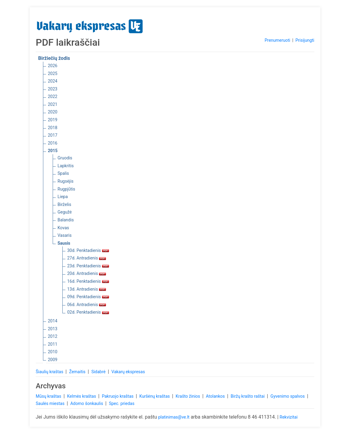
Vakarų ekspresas (128, 371)
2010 (52, 351)
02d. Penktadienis (88, 312)
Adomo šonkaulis (87, 403)
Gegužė (65, 212)
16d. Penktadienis (88, 281)
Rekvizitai (289, 417)
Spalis (63, 173)
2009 (52, 359)
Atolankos (216, 396)
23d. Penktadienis (88, 265)
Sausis (64, 243)
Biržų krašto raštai (248, 396)
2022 (52, 96)
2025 (52, 73)
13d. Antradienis (86, 289)
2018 (52, 127)
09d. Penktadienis (88, 296)
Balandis (66, 219)
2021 (52, 104)
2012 (52, 336)
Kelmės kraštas (82, 396)
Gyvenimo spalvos (288, 396)
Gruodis (65, 157)
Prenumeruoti (277, 40)
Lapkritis (66, 165)
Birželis (64, 204)
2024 (52, 81)
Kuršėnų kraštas (155, 396)
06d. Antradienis (86, 304)
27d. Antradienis (86, 258)
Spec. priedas (121, 403)
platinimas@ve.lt (173, 417)
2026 (52, 65)
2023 (52, 88)
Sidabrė (99, 371)
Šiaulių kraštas (50, 371)
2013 (52, 328)
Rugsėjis (66, 181)
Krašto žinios (188, 396)
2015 (53, 150)
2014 (52, 320)
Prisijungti (305, 40)
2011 (52, 344)
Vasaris (64, 235)
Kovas (63, 227)
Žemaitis (78, 371)
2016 (52, 143)
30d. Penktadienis (88, 250)
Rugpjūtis (66, 189)
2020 (52, 111)
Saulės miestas (50, 403)
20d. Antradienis (86, 273)
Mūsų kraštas (49, 396)
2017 (52, 135)
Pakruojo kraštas (118, 396)
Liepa (63, 196)
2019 (52, 119)
